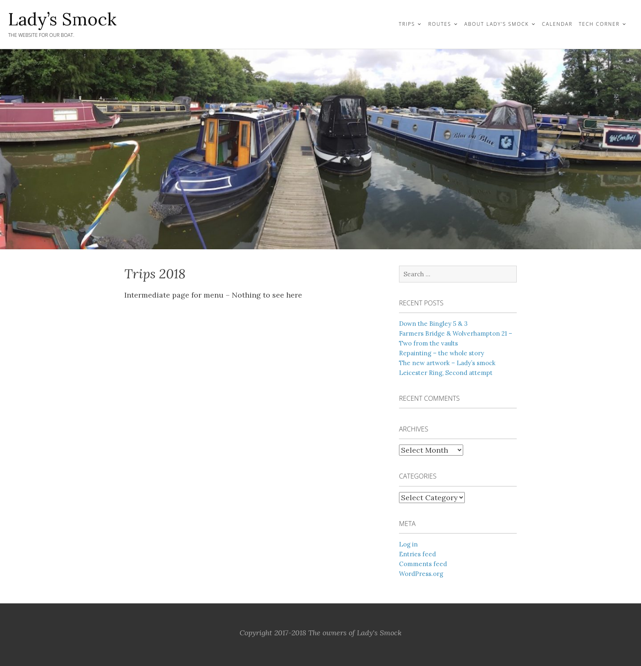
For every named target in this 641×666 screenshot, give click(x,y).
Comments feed (423, 564)
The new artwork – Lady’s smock (447, 363)
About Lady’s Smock (496, 23)
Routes (439, 23)
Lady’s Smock (62, 19)
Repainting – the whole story (441, 353)
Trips (407, 23)
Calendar (557, 23)
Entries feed (417, 554)
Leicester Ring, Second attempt (446, 373)
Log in (408, 544)
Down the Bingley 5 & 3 (433, 323)
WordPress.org (421, 574)
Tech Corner (599, 23)
